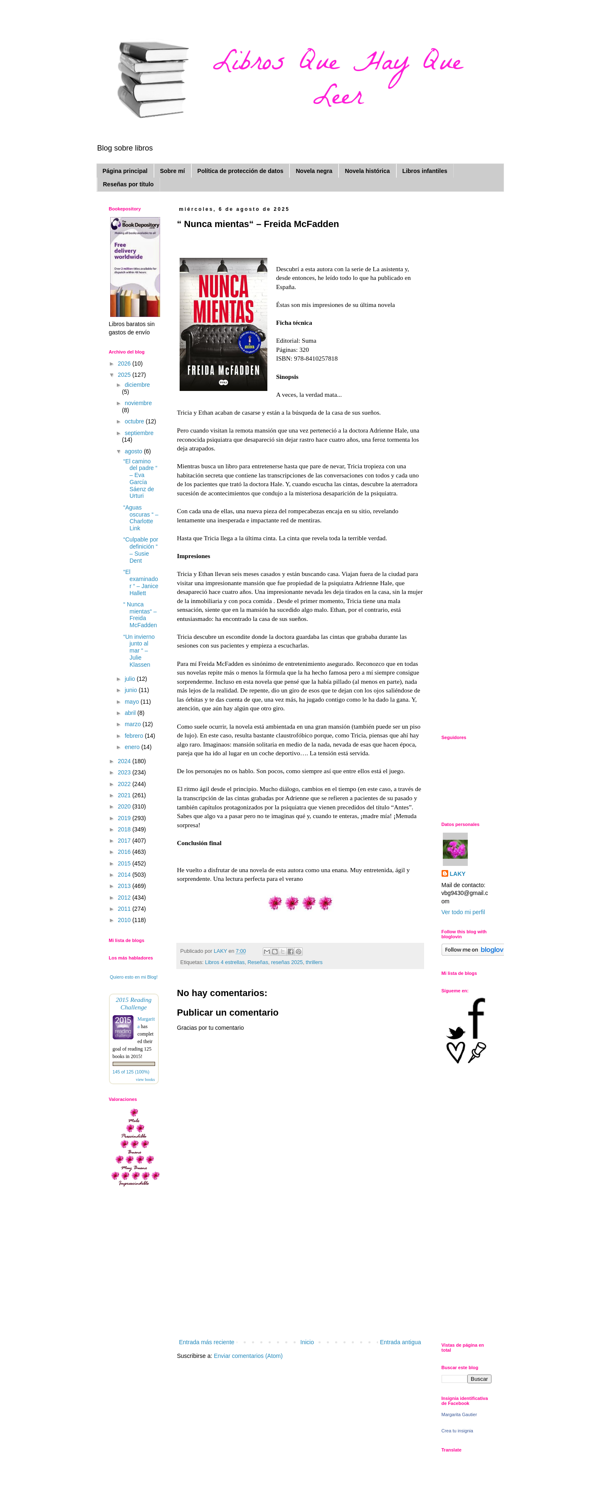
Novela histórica (367, 171)
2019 (125, 818)
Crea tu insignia (457, 1430)
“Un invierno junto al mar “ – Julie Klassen (138, 650)
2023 (125, 772)
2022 (125, 784)
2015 (125, 863)
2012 (125, 897)
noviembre (138, 403)
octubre (135, 421)
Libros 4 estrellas (224, 962)
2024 (125, 761)
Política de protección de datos (241, 171)
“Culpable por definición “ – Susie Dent (140, 550)
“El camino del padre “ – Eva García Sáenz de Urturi (140, 478)
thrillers (314, 962)
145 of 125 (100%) (131, 1071)
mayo (133, 701)
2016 (125, 851)
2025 (125, 374)
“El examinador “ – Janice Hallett (140, 582)
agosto (134, 451)
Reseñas (257, 962)
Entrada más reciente (207, 1342)
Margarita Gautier (459, 1414)
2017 (125, 840)
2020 (125, 806)
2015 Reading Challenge (133, 1003)
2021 (125, 795)
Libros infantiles (424, 171)
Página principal (125, 171)
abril (131, 713)
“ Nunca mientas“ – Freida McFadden (140, 614)
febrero (135, 735)
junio (131, 690)
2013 (125, 886)
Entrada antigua (400, 1342)
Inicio (307, 1342)
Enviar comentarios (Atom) (248, 1356)
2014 (125, 874)
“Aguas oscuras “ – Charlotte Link (140, 518)
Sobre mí (172, 171)
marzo (134, 724)
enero (133, 747)
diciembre (137, 384)
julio (131, 678)
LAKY (458, 873)
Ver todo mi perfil (463, 912)
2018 (125, 829)
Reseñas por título (128, 184)
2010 (125, 920)
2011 (125, 908)
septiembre (139, 433)
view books (145, 1079)
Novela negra (314, 171)
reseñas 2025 (287, 962)
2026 (125, 363)
